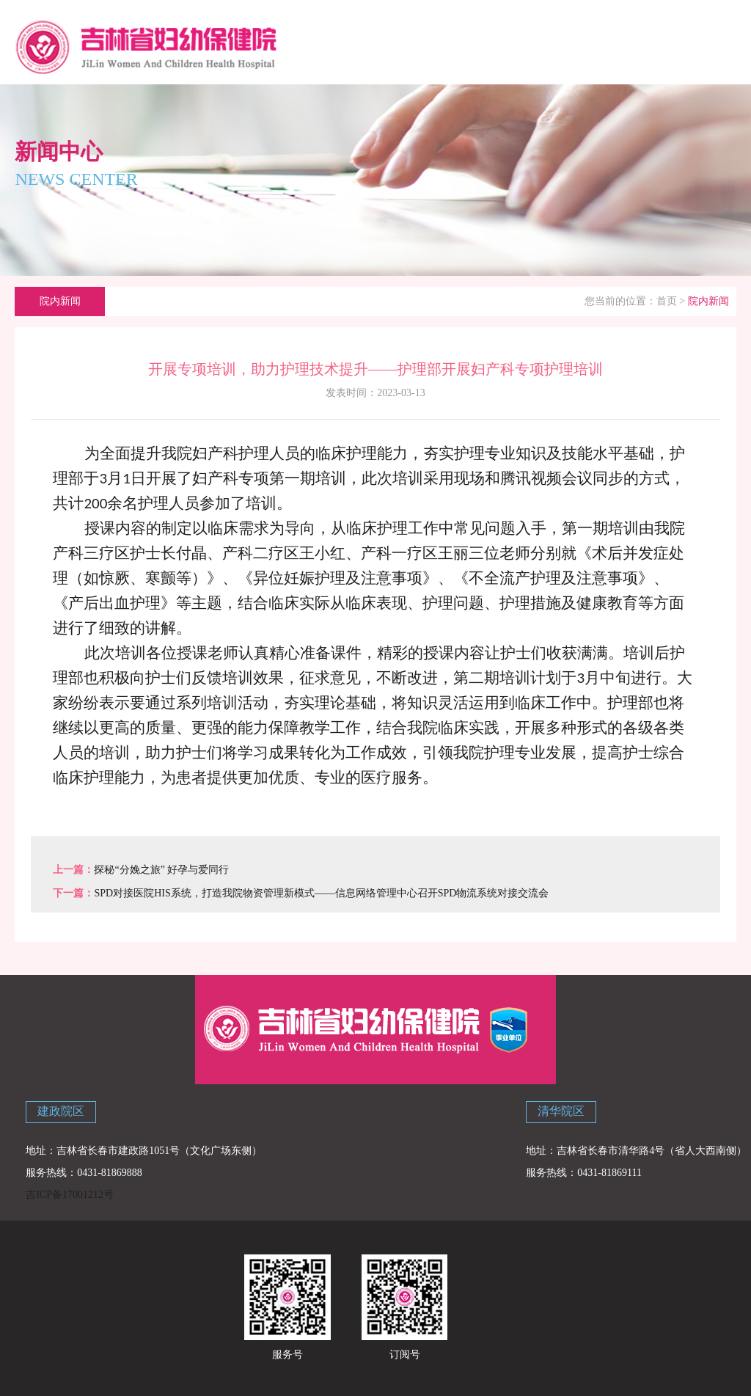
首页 (666, 301)
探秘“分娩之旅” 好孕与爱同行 (161, 869)
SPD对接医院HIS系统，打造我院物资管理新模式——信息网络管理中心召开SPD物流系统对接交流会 (321, 893)
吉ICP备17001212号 (70, 1194)
